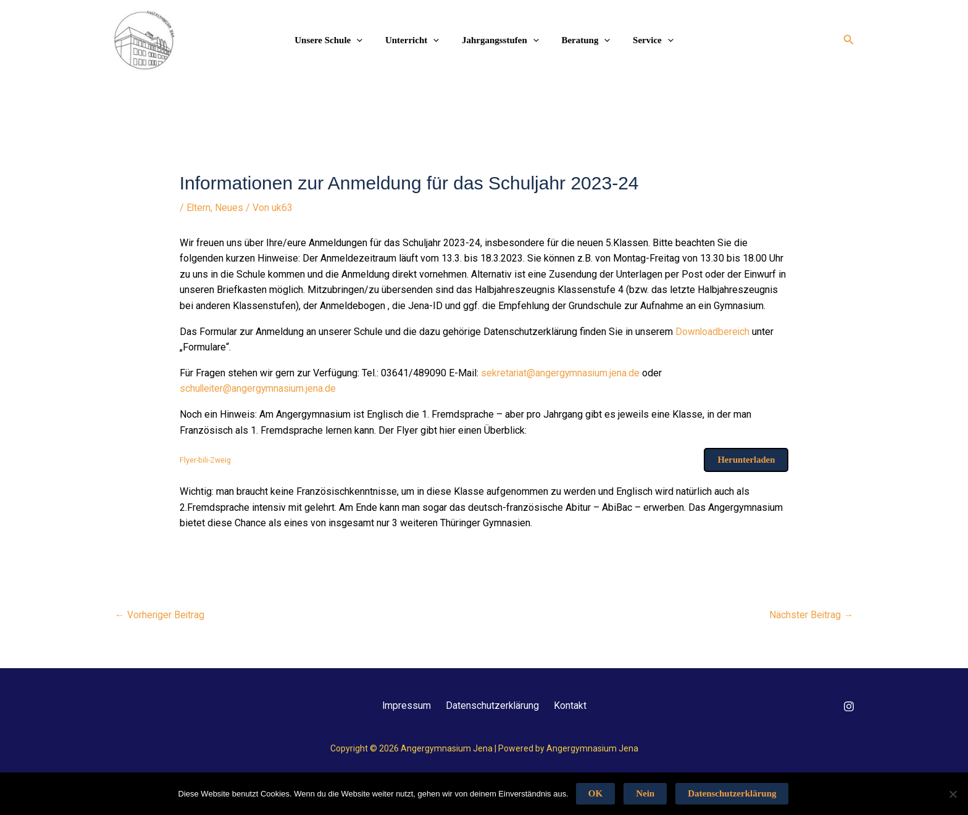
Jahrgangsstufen (500, 40)
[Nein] (952, 794)
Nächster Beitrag (811, 615)
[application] (365, 40)
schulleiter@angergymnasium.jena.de (259, 388)
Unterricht (416, 40)
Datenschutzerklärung (493, 705)
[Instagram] (848, 706)
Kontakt (575, 705)
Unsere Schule (337, 40)
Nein (645, 793)
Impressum (401, 705)
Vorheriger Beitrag (160, 615)
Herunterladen (745, 460)
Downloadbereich (714, 331)
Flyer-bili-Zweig (207, 459)
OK (595, 793)
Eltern (198, 207)
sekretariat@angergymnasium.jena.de (561, 372)
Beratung (581, 40)
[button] (848, 40)
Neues (229, 207)
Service (645, 40)
